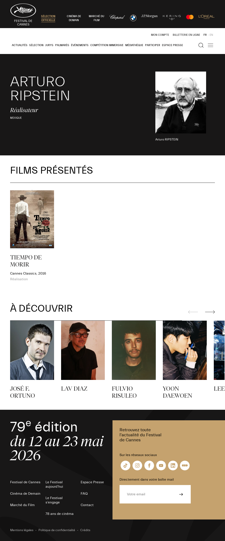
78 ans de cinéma (59, 514)
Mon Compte (160, 34)
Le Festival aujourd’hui (54, 484)
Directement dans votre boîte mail (147, 480)
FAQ (84, 494)
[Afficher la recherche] (201, 45)
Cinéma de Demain (25, 494)
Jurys (49, 45)
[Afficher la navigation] (210, 45)
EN (211, 34)
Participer (152, 45)
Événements (80, 45)
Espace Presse (172, 45)
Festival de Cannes (25, 482)
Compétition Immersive (106, 45)
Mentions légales (21, 530)
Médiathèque (134, 45)
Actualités (19, 45)
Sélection (36, 45)
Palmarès (62, 45)
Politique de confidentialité (56, 530)
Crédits (85, 530)
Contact (87, 505)
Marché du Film (22, 505)
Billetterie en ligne (186, 34)
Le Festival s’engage (54, 500)
